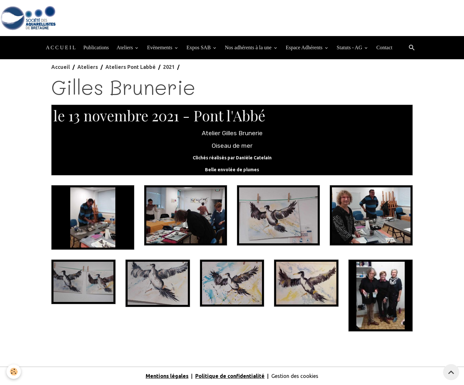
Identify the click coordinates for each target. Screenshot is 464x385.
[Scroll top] (451, 372)
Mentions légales (167, 376)
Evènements (160, 47)
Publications (96, 47)
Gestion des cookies (294, 376)
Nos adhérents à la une (249, 47)
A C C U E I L (60, 47)
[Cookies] (13, 371)
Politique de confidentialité (230, 376)
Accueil (60, 67)
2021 (169, 67)
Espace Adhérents (305, 47)
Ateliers (125, 47)
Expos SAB (199, 47)
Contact (384, 47)
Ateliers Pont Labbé (130, 67)
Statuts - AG (350, 47)
